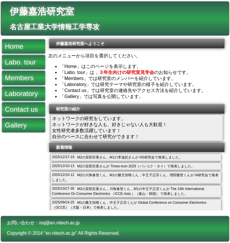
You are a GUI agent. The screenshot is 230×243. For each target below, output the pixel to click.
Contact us (21, 109)
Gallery (16, 125)
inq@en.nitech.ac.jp (59, 222)
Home (14, 46)
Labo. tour (20, 62)
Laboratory (21, 93)
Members (19, 78)
